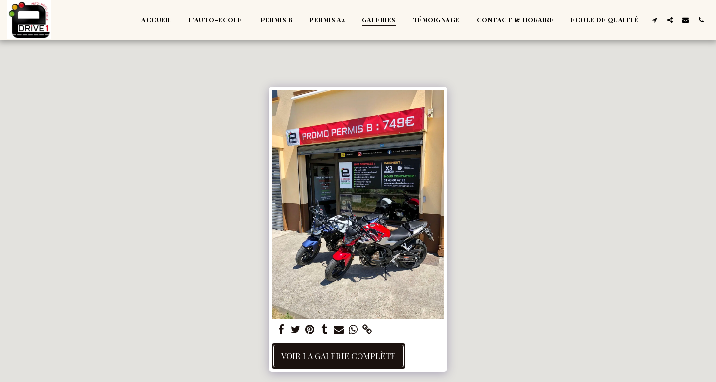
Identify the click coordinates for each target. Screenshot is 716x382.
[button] (654, 19)
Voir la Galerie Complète (338, 355)
